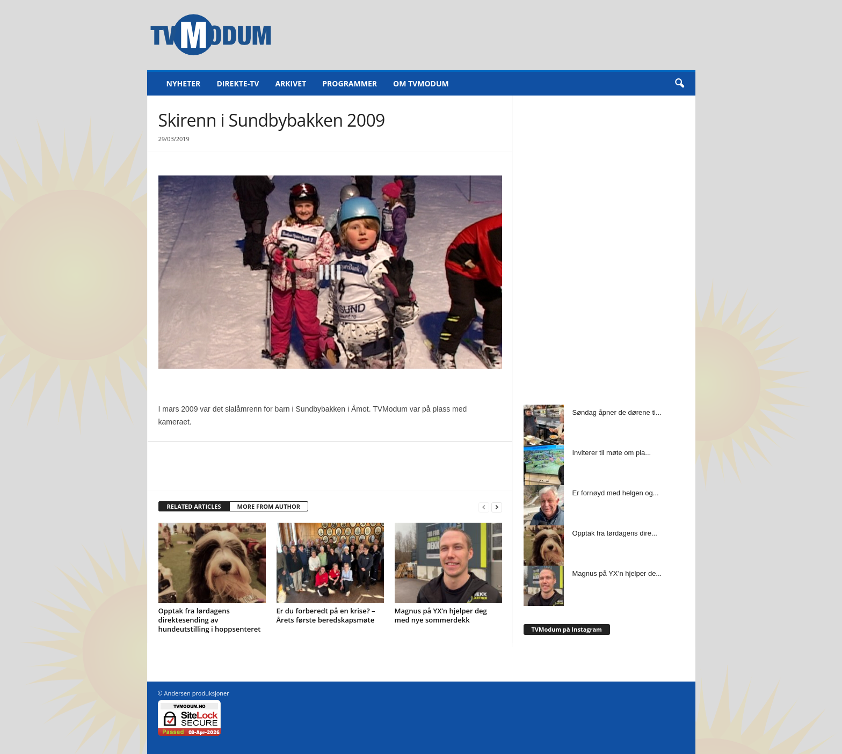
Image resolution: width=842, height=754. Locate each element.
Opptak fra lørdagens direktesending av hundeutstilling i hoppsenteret (209, 620)
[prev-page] (483, 507)
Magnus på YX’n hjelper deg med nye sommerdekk (441, 615)
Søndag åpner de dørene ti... (617, 412)
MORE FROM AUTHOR (268, 506)
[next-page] (496, 507)
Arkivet (290, 83)
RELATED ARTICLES (194, 506)
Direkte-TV (237, 83)
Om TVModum (421, 83)
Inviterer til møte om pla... (611, 453)
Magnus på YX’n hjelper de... (617, 573)
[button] (679, 84)
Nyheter (183, 83)
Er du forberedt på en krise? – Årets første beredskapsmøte (326, 615)
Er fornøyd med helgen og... (615, 493)
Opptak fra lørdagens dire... (614, 533)
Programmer (349, 83)
